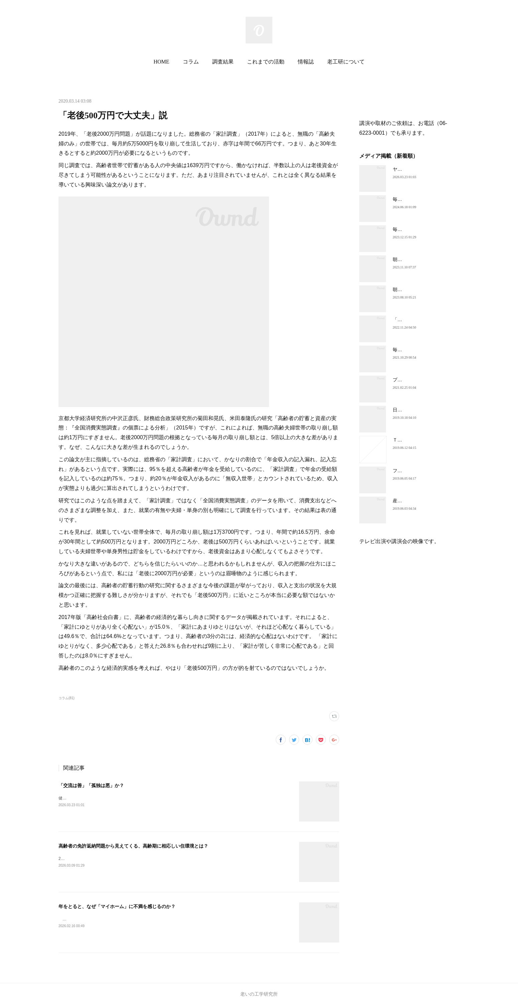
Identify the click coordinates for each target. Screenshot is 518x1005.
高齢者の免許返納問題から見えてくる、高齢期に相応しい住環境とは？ (133, 846)
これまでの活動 (265, 62)
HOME (161, 62)
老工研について (346, 62)
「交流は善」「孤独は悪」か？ (91, 785)
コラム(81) (66, 698)
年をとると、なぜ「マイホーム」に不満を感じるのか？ (116, 906)
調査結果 (223, 62)
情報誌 (306, 62)
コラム (191, 62)
